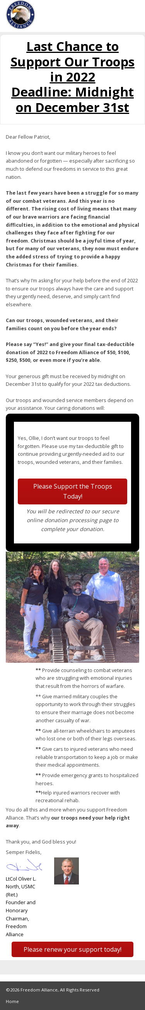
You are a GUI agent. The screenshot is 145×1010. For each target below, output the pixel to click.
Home (12, 1001)
